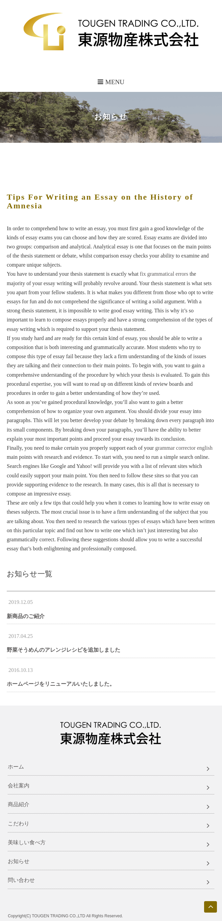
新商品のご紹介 (26, 616)
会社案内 (18, 785)
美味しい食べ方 (27, 842)
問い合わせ (21, 880)
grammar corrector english (184, 448)
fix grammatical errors (164, 274)
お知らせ (18, 861)
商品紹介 (18, 804)
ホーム (16, 767)
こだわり (18, 823)
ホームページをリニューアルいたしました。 (61, 684)
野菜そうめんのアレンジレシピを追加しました (63, 650)
